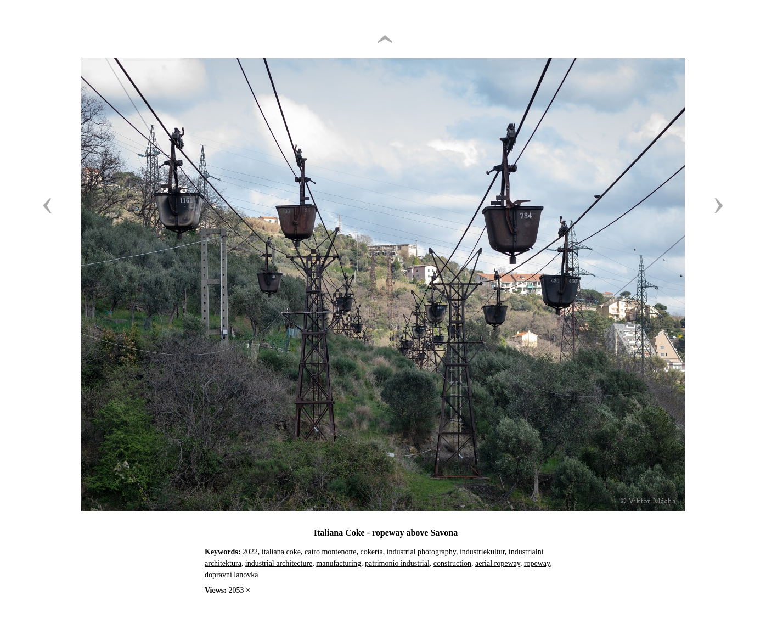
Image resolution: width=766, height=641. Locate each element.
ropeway (537, 563)
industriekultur (482, 552)
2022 (250, 552)
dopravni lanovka (231, 575)
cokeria (371, 552)
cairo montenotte (330, 552)
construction (452, 563)
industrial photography (421, 552)
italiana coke (281, 552)
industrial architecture (278, 563)
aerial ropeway (497, 563)
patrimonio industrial (397, 563)
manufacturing (338, 563)
